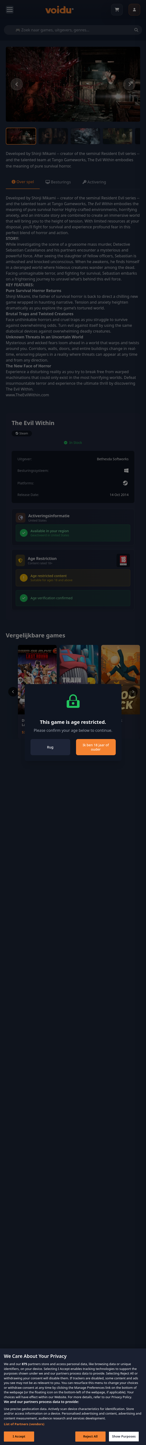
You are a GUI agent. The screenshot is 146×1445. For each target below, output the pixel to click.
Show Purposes (124, 1439)
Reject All (90, 1439)
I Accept (19, 1439)
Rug (50, 747)
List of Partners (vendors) (24, 1427)
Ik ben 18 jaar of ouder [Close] (96, 747)
